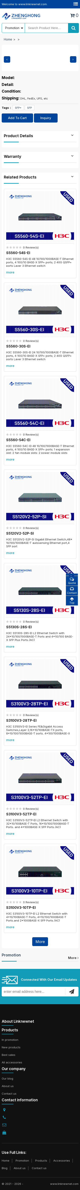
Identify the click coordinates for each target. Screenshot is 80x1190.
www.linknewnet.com (64, 1183)
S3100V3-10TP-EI (21, 907)
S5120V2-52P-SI (20, 533)
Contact (72, 590)
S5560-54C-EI (18, 440)
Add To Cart (17, 118)
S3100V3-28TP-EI (21, 720)
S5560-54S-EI (18, 253)
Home (8, 39)
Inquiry (45, 118)
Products (41, 1160)
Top (72, 600)
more (10, 272)
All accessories (12, 1062)
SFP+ (18, 107)
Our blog (7, 1078)
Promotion (11, 955)
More (40, 941)
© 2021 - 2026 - (12, 1183)
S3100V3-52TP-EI (21, 814)
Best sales (8, 1055)
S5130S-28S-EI (19, 627)
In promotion (10, 1039)
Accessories (61, 1160)
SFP (29, 107)
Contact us (9, 1093)
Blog (4, 1168)
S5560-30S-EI (18, 346)
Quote (72, 581)
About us (8, 1086)
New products (11, 1047)
